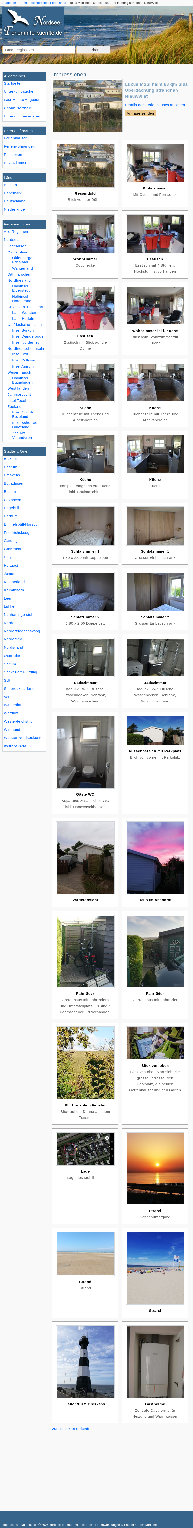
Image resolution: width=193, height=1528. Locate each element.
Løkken (10, 606)
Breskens (12, 475)
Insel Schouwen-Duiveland (26, 425)
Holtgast (11, 565)
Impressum (10, 1525)
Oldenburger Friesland (23, 260)
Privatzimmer (15, 163)
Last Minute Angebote (23, 100)
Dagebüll (11, 508)
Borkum (10, 467)
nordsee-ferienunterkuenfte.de (71, 1525)
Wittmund (12, 730)
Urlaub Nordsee (17, 108)
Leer (8, 598)
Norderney (13, 639)
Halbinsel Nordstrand (21, 298)
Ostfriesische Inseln (25, 325)
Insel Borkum (23, 330)
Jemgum (11, 573)
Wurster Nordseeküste (23, 738)
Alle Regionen (16, 231)
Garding (11, 541)
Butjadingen (14, 483)
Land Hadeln (23, 318)
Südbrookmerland (19, 688)
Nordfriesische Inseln (26, 348)
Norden (10, 623)
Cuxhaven (12, 500)
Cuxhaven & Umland (25, 307)
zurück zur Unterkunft (70, 1429)
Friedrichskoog (16, 532)
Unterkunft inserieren (22, 116)
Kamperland (14, 582)
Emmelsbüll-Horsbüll (22, 524)
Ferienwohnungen (19, 146)
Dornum (10, 516)
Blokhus (11, 459)
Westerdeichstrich (19, 721)
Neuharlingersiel (18, 614)
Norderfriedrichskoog (22, 631)
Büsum (10, 491)
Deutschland (14, 201)
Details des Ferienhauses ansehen (155, 105)
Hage (8, 557)
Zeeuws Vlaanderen (22, 435)
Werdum (11, 713)
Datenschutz (29, 1525)
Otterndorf (13, 656)
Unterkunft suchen (19, 91)
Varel (8, 697)
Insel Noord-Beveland (23, 414)
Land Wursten (24, 312)
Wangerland (14, 705)
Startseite (12, 83)
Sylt (7, 680)
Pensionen (13, 155)
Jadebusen (17, 246)
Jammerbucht (19, 394)
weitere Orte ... (17, 746)
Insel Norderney (26, 342)
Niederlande (14, 209)
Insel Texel (17, 400)
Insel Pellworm (24, 360)
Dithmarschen (20, 274)
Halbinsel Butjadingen (22, 380)
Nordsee (11, 239)
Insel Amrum (23, 366)
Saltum (10, 664)
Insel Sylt (20, 354)
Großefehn (13, 549)
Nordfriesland (19, 280)
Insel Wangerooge (27, 336)
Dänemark (13, 193)
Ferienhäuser (15, 138)
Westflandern (19, 388)
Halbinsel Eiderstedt (21, 288)
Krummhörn (14, 590)
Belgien (10, 185)
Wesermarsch (19, 372)
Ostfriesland (18, 252)
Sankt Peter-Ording (20, 672)
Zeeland (15, 406)
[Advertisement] (120, 1467)
